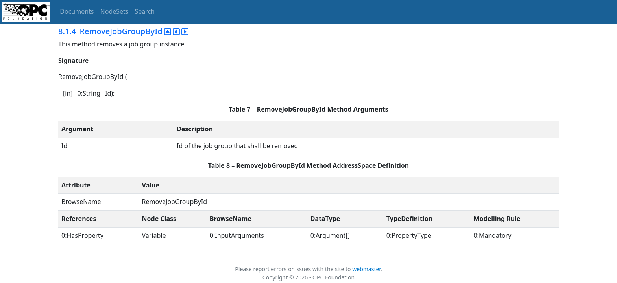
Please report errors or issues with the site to (293, 269)
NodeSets (114, 11)
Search (145, 11)
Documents (77, 11)
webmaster (366, 269)
